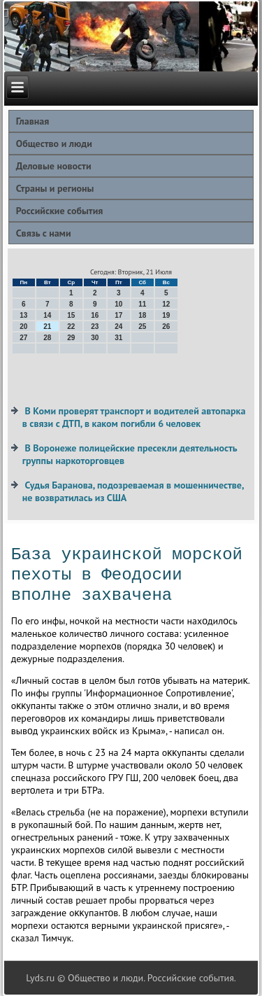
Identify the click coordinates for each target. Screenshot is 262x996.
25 (142, 326)
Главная (33, 121)
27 (23, 338)
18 (142, 315)
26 (166, 326)
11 (142, 304)
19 (166, 315)
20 (23, 326)
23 (95, 326)
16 (95, 315)
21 (47, 326)
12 (166, 304)
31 (118, 338)
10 (118, 304)
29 (71, 338)
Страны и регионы (55, 188)
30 (95, 338)
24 (118, 326)
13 (23, 315)
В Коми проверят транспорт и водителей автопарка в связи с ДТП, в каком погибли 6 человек (134, 417)
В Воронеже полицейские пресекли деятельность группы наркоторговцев (130, 454)
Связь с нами (43, 233)
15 (71, 315)
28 (47, 338)
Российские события (59, 210)
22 (71, 326)
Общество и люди (54, 143)
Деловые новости (54, 166)
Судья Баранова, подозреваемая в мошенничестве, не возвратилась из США (133, 491)
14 (47, 315)
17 (118, 315)
